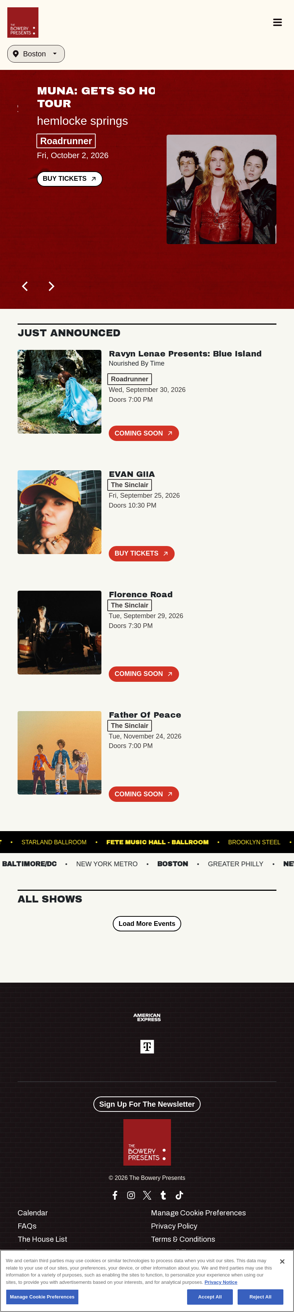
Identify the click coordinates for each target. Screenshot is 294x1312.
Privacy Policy (174, 1226)
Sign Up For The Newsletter (147, 1104)
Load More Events (147, 923)
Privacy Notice (221, 1282)
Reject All (260, 1297)
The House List (42, 1239)
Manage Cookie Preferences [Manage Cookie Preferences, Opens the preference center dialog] (42, 1297)
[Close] (282, 1261)
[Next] (50, 286)
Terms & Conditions (183, 1239)
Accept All (210, 1297)
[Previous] (26, 286)
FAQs (27, 1226)
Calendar (33, 1213)
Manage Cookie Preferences (198, 1213)
